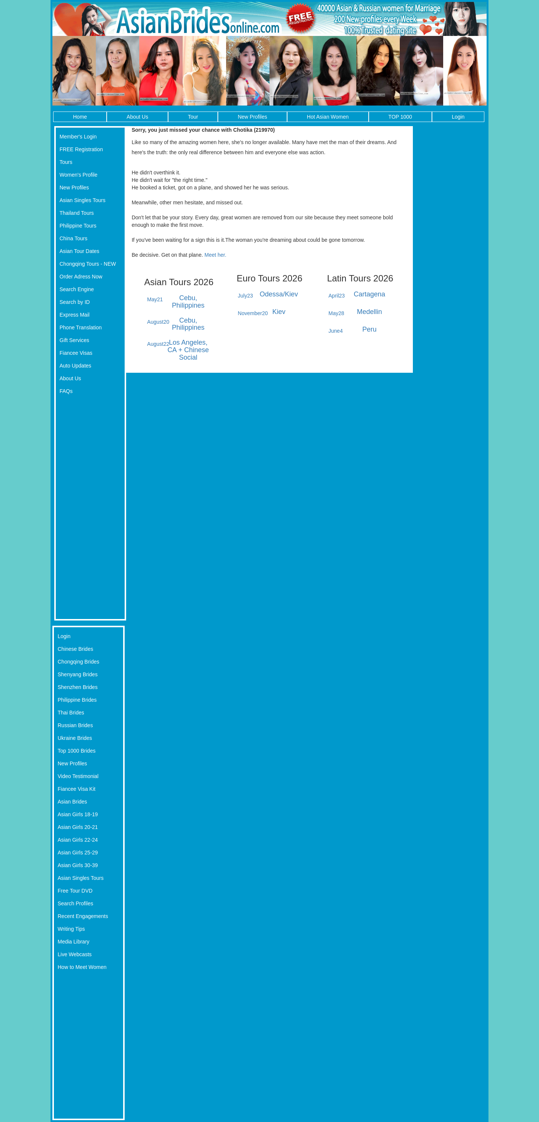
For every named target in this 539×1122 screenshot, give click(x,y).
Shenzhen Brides (78, 687)
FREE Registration (81, 149)
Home (80, 117)
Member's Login (78, 137)
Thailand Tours (77, 213)
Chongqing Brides (78, 662)
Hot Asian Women (328, 117)
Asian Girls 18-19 (78, 814)
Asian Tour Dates (79, 251)
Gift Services (74, 340)
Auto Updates (75, 366)
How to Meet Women (82, 967)
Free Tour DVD (75, 891)
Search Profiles (75, 903)
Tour (193, 117)
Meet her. (215, 255)
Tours (66, 162)
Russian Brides (75, 725)
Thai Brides (71, 713)
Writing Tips (71, 929)
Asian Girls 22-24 (78, 840)
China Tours (73, 238)
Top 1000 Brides (76, 751)
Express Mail (74, 315)
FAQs (66, 391)
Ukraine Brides (75, 738)
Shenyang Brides (78, 674)
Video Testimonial (78, 776)
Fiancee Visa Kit (76, 789)
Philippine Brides (77, 700)
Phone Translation (81, 327)
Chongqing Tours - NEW (88, 264)
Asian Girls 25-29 (78, 853)
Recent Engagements (83, 916)
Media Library (73, 942)
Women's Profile (78, 175)
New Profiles (252, 117)
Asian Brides (72, 802)
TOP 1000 (400, 117)
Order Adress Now (81, 277)
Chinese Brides (75, 649)
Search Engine (77, 289)
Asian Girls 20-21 (78, 827)
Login (458, 117)
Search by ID (75, 302)
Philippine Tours (78, 226)
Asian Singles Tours (83, 200)
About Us (137, 117)
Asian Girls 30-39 (78, 865)
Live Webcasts (75, 954)
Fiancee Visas (76, 353)
